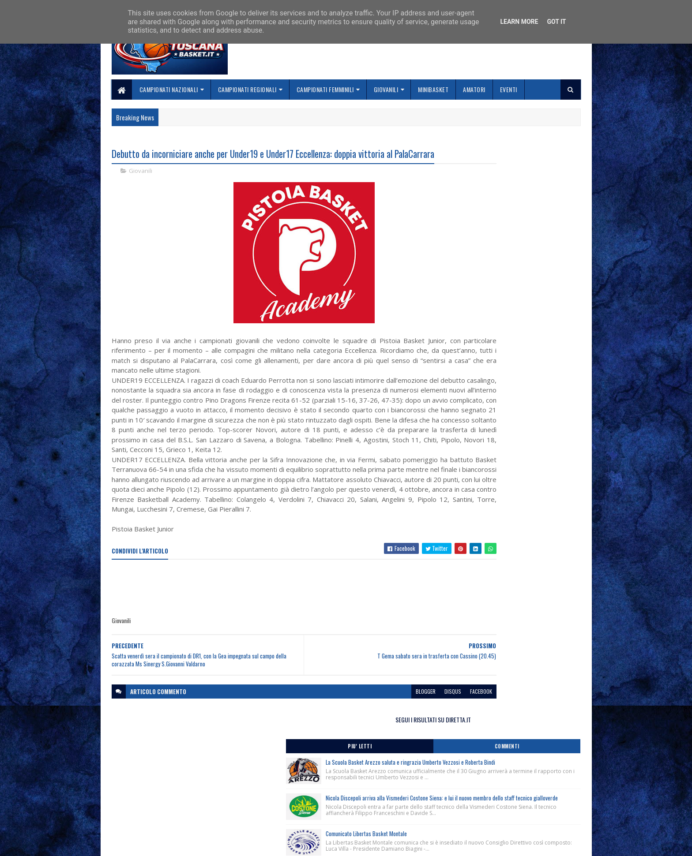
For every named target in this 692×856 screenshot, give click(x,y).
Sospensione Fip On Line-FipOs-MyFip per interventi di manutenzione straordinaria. (498, 438)
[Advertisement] (272, 634)
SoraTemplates (153, 844)
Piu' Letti (475, 183)
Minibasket (433, 89)
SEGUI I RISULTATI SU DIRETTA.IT (510, 156)
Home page (286, 787)
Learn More (519, 21)
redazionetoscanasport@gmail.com (526, 788)
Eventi (508, 89)
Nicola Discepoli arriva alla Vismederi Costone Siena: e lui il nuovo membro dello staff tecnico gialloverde (526, 262)
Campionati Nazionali (168, 89)
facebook (409, 737)
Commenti (545, 183)
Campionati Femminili (325, 89)
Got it (556, 21)
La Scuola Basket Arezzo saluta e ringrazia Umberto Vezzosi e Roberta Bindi (527, 203)
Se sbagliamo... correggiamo (310, 818)
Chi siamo (284, 798)
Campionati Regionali (247, 89)
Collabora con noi (295, 808)
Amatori (474, 89)
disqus (380, 737)
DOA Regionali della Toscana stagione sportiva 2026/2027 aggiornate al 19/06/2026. (504, 464)
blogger (353, 737)
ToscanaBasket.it (477, 518)
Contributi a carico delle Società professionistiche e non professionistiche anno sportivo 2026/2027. (506, 399)
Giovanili (386, 89)
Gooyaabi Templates (227, 844)
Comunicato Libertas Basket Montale (520, 310)
